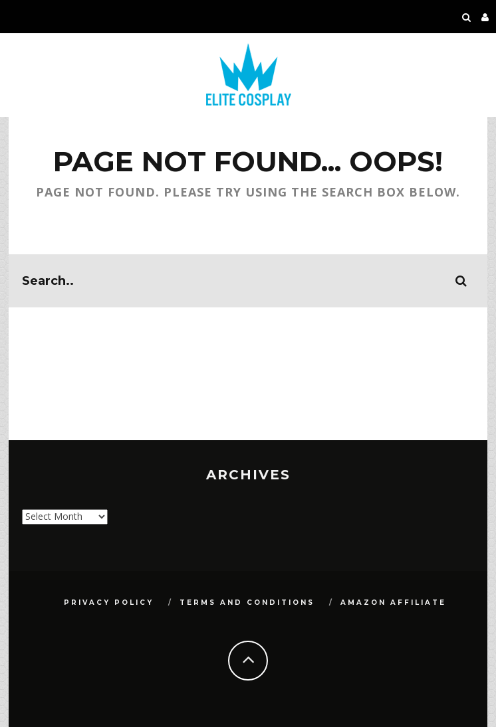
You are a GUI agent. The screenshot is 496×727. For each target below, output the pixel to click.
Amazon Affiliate (393, 602)
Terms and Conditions (247, 602)
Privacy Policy (109, 602)
